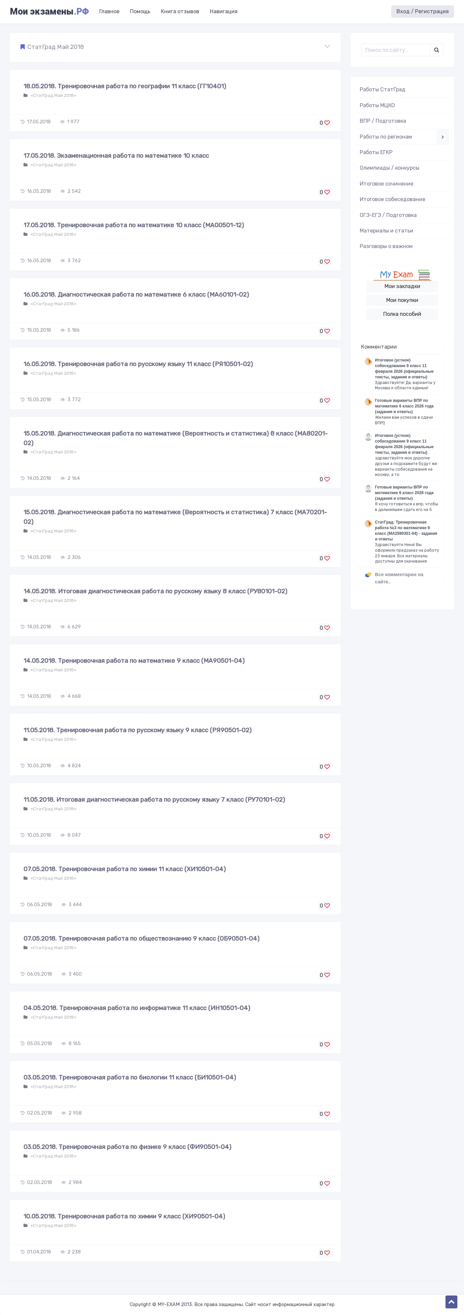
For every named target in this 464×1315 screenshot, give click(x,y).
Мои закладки (402, 286)
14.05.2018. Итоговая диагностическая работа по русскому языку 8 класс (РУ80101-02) (155, 591)
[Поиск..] (395, 50)
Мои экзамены (49, 11)
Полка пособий (402, 314)
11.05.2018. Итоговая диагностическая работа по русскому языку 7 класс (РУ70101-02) (154, 799)
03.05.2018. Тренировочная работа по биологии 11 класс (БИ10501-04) (129, 1077)
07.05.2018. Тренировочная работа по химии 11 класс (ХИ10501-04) (124, 869)
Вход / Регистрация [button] (422, 11)
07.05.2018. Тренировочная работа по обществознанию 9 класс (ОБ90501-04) (141, 938)
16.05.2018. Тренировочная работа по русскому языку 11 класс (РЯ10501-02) (138, 364)
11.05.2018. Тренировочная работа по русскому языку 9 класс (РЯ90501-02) (137, 730)
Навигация (224, 11)
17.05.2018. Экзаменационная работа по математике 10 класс (116, 155)
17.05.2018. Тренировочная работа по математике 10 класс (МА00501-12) (133, 225)
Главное (109, 11)
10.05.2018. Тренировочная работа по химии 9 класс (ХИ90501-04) (124, 1216)
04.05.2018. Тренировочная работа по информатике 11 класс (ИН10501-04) (136, 1008)
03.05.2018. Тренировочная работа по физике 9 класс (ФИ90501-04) (127, 1147)
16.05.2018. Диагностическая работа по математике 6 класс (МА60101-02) (136, 294)
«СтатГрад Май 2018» (52, 95)
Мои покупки (402, 300)
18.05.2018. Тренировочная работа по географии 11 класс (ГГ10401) (124, 86)
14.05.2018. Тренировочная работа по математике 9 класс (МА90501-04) (134, 660)
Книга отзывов (180, 11)
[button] (175, 47)
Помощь (140, 11)
